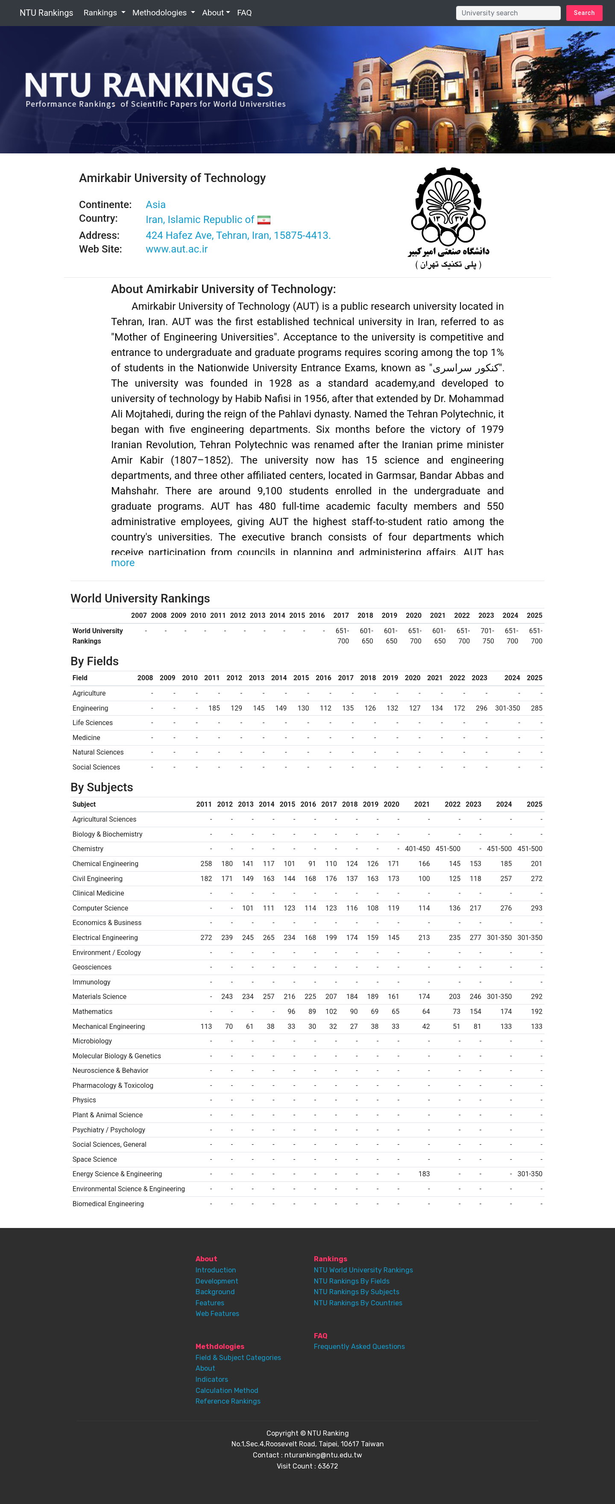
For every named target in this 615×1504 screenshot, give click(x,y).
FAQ (244, 13)
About (213, 13)
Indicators (212, 1379)
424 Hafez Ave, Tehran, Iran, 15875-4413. (238, 235)
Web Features (217, 1314)
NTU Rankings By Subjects (356, 1292)
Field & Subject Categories (238, 1358)
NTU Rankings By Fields (352, 1281)
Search (584, 12)
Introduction (216, 1270)
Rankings (101, 13)
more (123, 563)
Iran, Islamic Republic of (208, 220)
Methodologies (160, 13)
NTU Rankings (46, 13)
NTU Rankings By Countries (358, 1303)
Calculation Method (227, 1390)
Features (210, 1303)
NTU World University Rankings (363, 1270)
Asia (156, 205)
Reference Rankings (228, 1401)
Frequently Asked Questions (359, 1346)
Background (215, 1292)
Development (217, 1281)
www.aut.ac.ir (177, 249)
